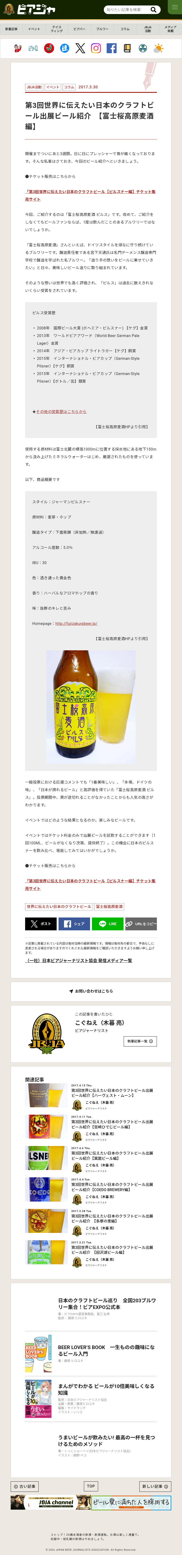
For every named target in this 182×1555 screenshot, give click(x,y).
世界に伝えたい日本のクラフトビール (59, 906)
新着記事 (11, 29)
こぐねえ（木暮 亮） (101, 1023)
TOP (91, 1475)
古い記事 (27, 1475)
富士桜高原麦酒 (109, 906)
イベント (34, 29)
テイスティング (57, 29)
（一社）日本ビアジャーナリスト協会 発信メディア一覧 (78, 960)
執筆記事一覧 (137, 1041)
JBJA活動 (147, 29)
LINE (113, 924)
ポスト (46, 924)
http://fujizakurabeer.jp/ (76, 623)
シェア (79, 924)
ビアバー (79, 29)
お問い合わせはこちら (94, 991)
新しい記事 (152, 1475)
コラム (125, 29)
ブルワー (102, 29)
